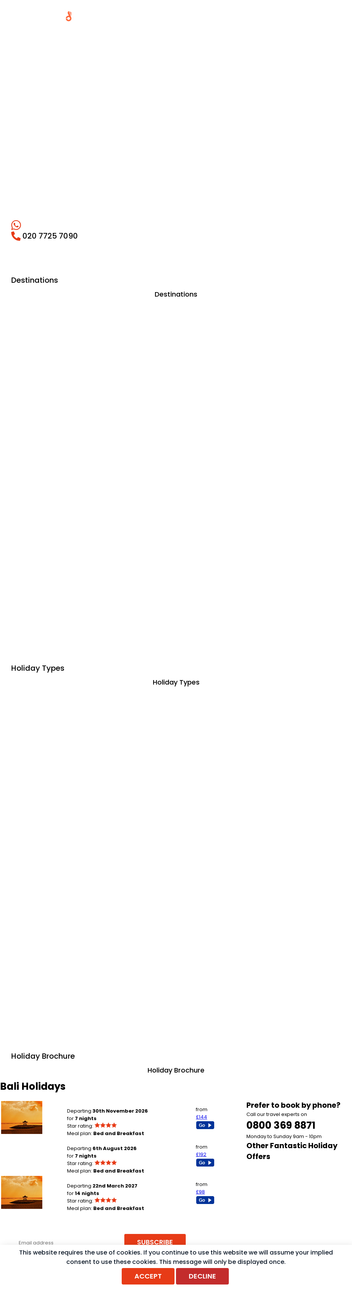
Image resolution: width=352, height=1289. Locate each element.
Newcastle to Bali (88, 1178)
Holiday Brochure (176, 1070)
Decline (202, 1276)
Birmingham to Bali (89, 1103)
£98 (200, 1191)
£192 (201, 1154)
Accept (148, 1276)
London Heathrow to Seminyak (104, 1140)
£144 (201, 1116)
